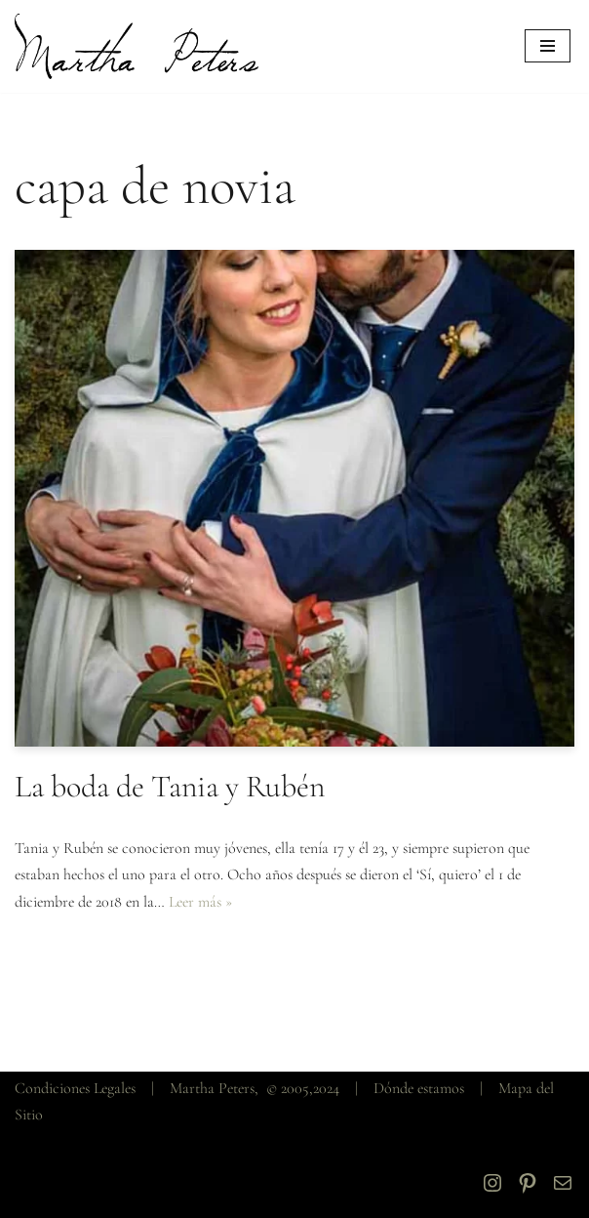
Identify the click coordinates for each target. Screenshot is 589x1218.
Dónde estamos (418, 1088)
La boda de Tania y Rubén (170, 786)
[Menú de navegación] (547, 45)
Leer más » (200, 902)
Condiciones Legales (75, 1088)
